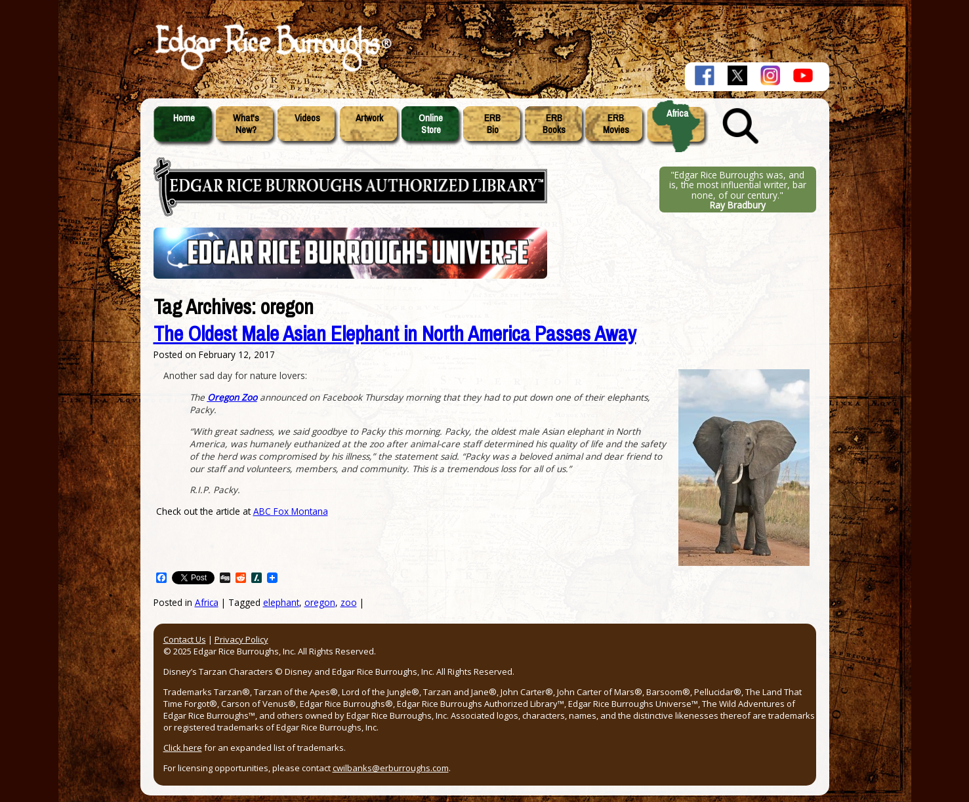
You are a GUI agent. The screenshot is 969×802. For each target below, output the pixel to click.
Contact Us (184, 639)
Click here (182, 747)
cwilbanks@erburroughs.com (391, 768)
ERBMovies (616, 124)
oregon (319, 602)
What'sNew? (246, 124)
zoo (348, 602)
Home (184, 118)
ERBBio (492, 124)
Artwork (369, 118)
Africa (677, 113)
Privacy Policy (241, 639)
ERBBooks (554, 124)
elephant (281, 602)
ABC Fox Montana (290, 511)
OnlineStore (431, 124)
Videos (307, 118)
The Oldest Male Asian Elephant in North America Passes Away (395, 334)
